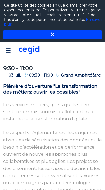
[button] (8, 50)
